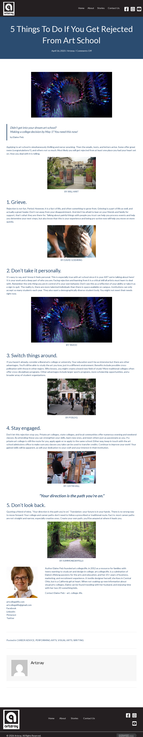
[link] (81, 9)
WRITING (78, 640)
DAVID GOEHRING (73, 260)
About (62, 718)
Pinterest (11, 614)
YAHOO (73, 345)
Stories (74, 718)
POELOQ (73, 417)
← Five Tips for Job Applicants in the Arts (27, 692)
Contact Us (89, 718)
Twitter (10, 618)
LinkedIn (10, 611)
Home (51, 718)
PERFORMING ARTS (46, 640)
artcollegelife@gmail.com (19, 605)
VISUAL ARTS (65, 640)
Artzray (71, 50)
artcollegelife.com (15, 601)
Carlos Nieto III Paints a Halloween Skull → (115, 692)
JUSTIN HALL (73, 486)
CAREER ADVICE (25, 640)
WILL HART (73, 191)
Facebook (11, 608)
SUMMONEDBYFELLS (73, 560)
